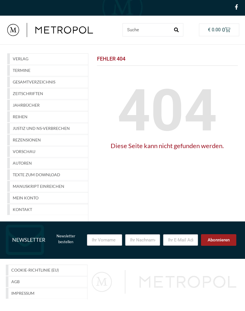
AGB (15, 281)
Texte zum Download (36, 174)
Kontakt (22, 209)
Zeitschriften (28, 93)
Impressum (22, 293)
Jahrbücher (26, 105)
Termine (21, 70)
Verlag (20, 58)
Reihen (20, 116)
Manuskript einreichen (38, 186)
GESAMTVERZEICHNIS (34, 81)
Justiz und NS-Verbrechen (41, 128)
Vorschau (24, 151)
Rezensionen (27, 139)
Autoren (22, 163)
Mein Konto (26, 197)
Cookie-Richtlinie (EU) (35, 270)
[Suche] (176, 29)
